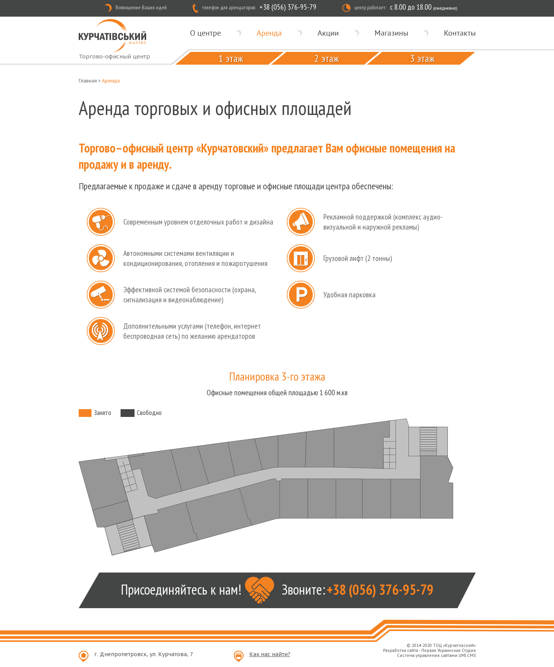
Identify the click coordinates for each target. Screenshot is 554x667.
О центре (205, 33)
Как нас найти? (269, 654)
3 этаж (422, 58)
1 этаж (230, 58)
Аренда (269, 33)
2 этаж (326, 58)
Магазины (391, 33)
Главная (88, 81)
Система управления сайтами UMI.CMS (436, 655)
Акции (328, 33)
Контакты (460, 33)
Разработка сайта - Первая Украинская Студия (429, 650)
